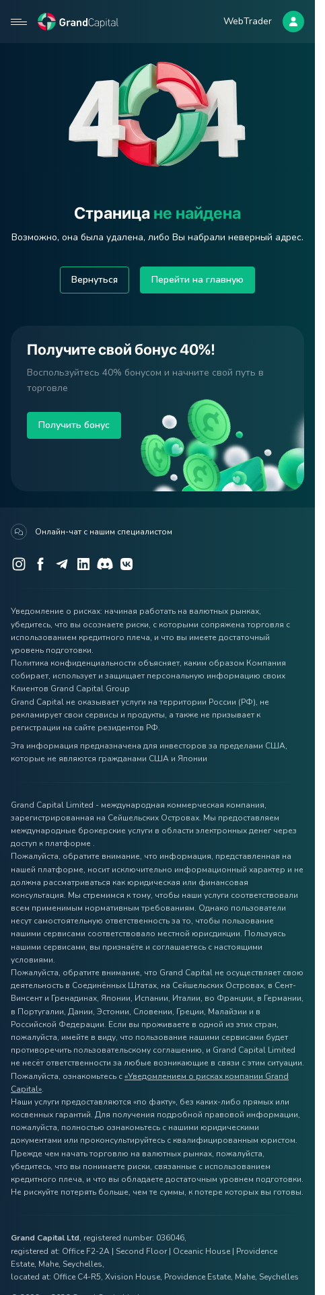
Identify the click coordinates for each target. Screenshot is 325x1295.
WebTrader (247, 21)
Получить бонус (74, 425)
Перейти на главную (197, 279)
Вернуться (94, 279)
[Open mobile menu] (19, 21)
